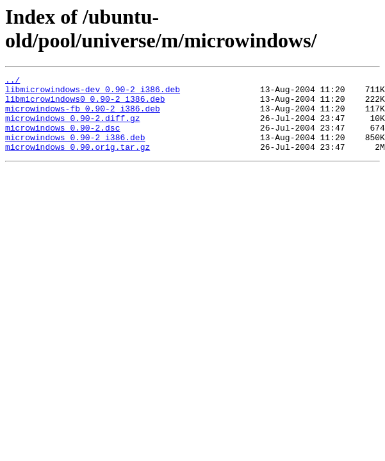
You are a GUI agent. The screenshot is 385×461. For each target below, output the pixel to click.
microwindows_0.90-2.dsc (62, 139)
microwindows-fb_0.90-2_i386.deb (82, 116)
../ (12, 81)
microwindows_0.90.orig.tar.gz (77, 162)
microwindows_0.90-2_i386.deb (75, 150)
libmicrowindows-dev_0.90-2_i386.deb (92, 93)
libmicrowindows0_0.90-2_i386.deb (85, 104)
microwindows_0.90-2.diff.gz (72, 127)
